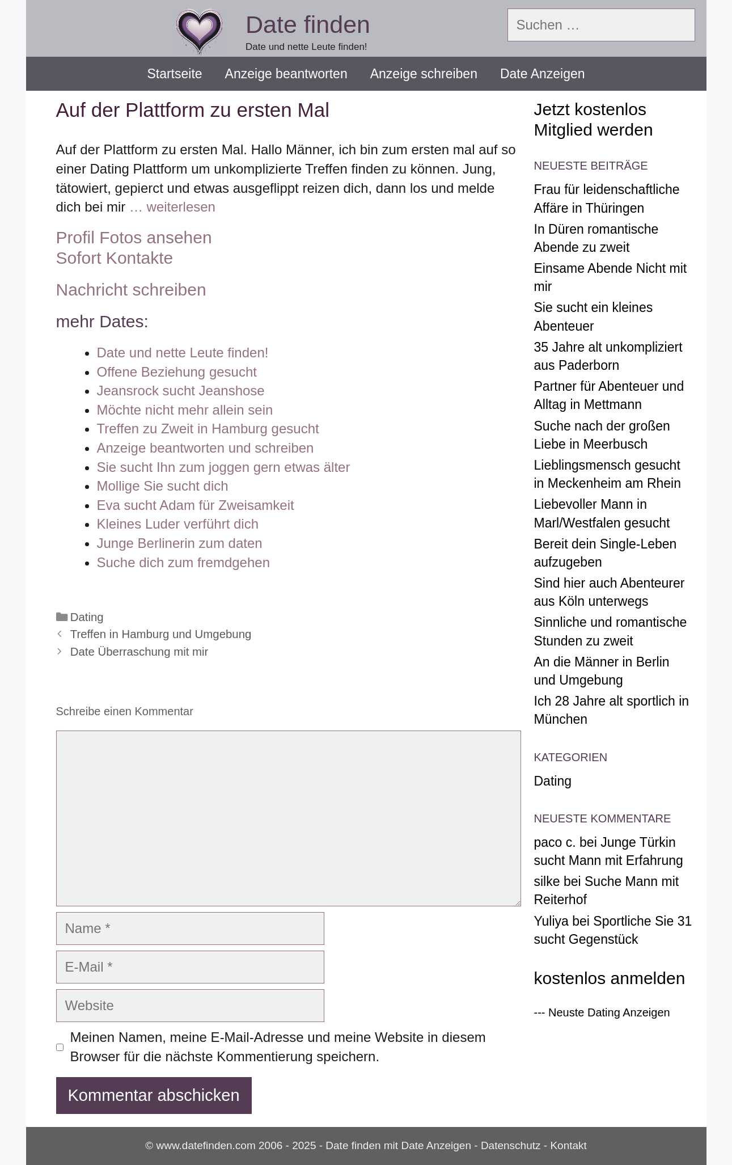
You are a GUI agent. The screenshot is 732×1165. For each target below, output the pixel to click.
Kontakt (568, 1145)
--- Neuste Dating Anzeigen (602, 1012)
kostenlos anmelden (610, 978)
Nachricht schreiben (131, 289)
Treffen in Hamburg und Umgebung (161, 634)
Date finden (308, 24)
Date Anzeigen (542, 73)
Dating (87, 617)
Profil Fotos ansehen (134, 237)
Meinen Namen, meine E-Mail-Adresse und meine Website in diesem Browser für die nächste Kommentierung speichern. (278, 1046)
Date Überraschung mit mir (139, 651)
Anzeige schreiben (423, 73)
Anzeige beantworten (286, 73)
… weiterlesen (172, 206)
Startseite (174, 73)
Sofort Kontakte (115, 257)
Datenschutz (511, 1145)
